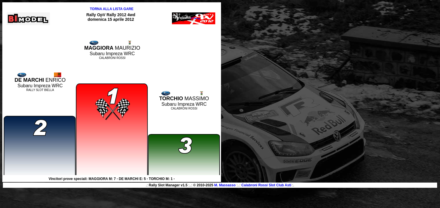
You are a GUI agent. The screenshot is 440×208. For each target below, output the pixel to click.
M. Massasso (225, 185)
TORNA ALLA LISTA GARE (111, 9)
